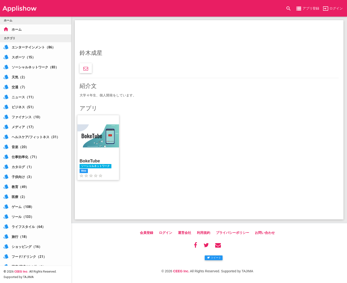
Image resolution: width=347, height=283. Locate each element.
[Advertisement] (209, 35)
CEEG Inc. (21, 267)
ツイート (214, 257)
